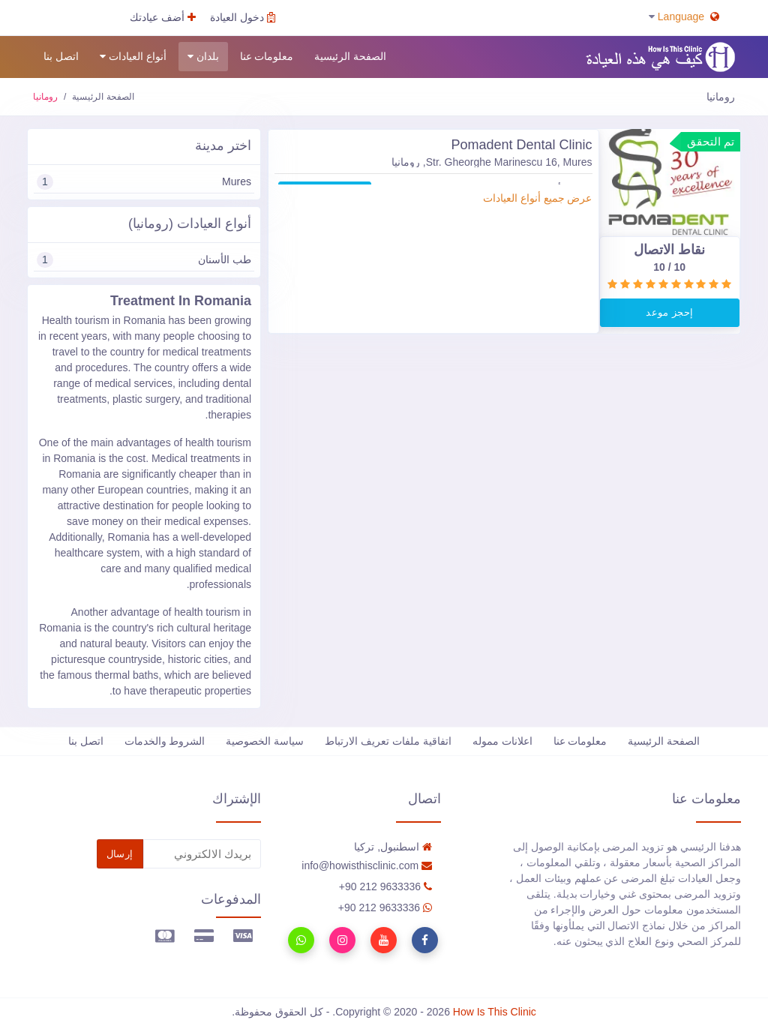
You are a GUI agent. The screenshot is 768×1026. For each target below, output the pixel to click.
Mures (144, 182)
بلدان (203, 56)
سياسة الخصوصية (265, 741)
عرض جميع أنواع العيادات (537, 198)
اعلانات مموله (502, 741)
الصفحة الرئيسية (350, 56)
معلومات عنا (267, 56)
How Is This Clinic (494, 1012)
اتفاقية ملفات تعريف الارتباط (388, 741)
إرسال (120, 854)
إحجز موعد (669, 312)
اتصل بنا (61, 56)
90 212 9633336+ (385, 886)
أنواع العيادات (133, 56)
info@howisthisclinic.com (367, 866)
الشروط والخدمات (165, 741)
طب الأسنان (144, 260)
